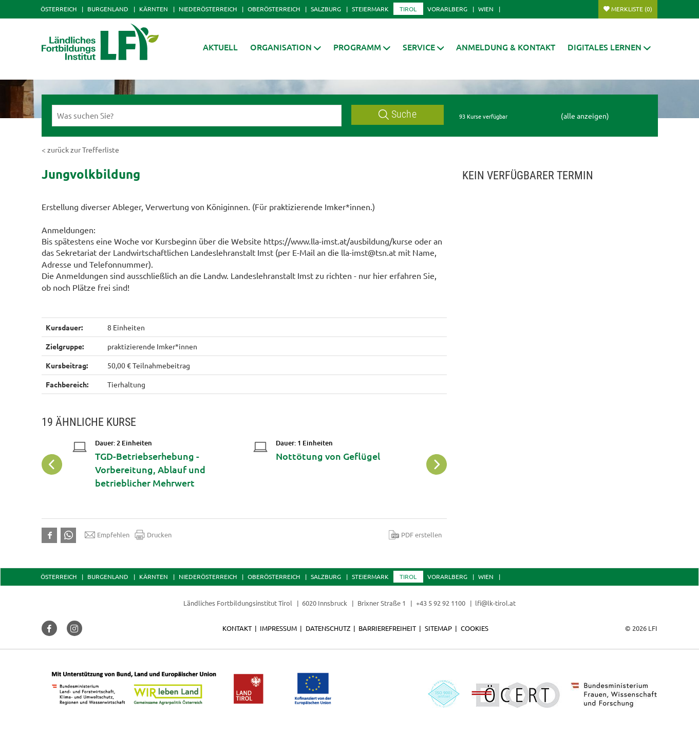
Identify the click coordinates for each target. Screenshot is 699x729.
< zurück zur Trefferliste (80, 149)
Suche (398, 114)
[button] (362, 47)
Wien (486, 9)
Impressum (278, 628)
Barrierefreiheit (387, 628)
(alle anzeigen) (585, 115)
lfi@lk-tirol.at (495, 603)
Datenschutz (328, 628)
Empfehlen (107, 535)
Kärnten (153, 9)
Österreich (59, 9)
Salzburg (326, 9)
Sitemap (438, 628)
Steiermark (370, 9)
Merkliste (631, 9)
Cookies (474, 628)
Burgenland (107, 9)
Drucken (153, 535)
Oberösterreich (274, 9)
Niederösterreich (208, 9)
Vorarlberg (447, 9)
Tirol (408, 9)
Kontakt (237, 628)
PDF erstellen (415, 535)
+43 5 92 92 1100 (440, 603)
